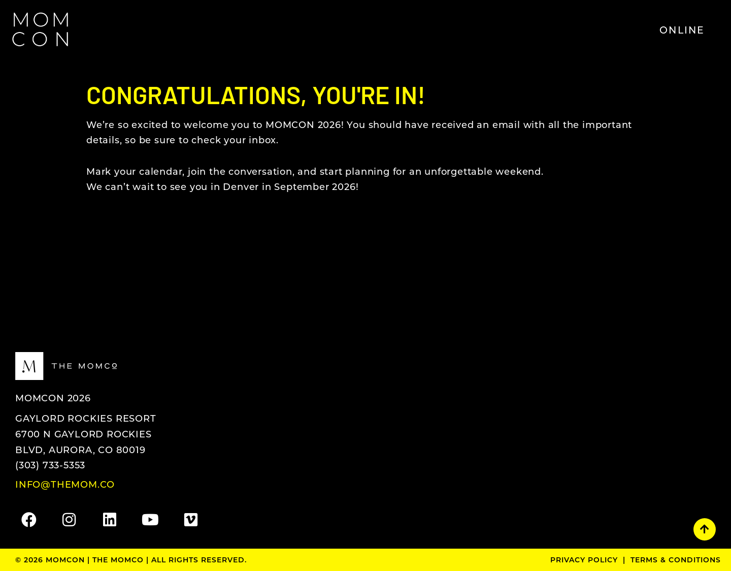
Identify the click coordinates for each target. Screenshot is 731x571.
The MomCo (118, 559)
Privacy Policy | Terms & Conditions (635, 559)
